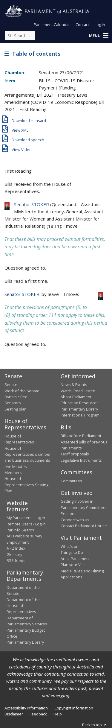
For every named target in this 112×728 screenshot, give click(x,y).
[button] (98, 36)
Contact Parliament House (84, 525)
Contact (82, 24)
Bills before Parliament (81, 435)
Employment (18, 542)
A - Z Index (16, 548)
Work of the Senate (21, 390)
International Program (80, 415)
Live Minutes (15, 466)
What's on (70, 546)
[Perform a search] (9, 35)
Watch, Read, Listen (78, 390)
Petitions (68, 513)
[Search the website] (20, 35)
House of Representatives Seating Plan (26, 484)
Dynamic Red (15, 396)
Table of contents (32, 53)
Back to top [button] (95, 724)
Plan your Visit (73, 564)
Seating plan (15, 409)
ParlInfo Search (20, 530)
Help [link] (57, 714)
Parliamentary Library (79, 409)
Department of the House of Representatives (23, 606)
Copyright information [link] (73, 708)
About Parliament (76, 396)
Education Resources (80, 402)
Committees (71, 481)
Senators (12, 402)
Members (13, 472)
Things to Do (72, 552)
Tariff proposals (75, 454)
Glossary (14, 554)
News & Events (74, 384)
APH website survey (24, 536)
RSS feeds (16, 560)
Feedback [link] (38, 714)
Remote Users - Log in (26, 524)
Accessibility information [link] (26, 708)
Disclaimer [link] (13, 714)
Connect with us (75, 519)
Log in (100, 24)
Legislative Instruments (81, 460)
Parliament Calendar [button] (52, 24)
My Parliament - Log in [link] (26, 517)
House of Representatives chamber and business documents (27, 454)
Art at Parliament (75, 558)
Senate (10, 384)
